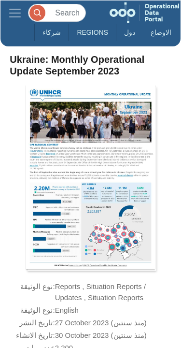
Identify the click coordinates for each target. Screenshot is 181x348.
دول (129, 32)
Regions (92, 32)
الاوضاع (161, 32)
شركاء (51, 32)
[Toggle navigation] (15, 13)
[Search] (57, 13)
